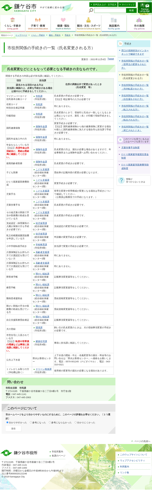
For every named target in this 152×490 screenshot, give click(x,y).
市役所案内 (57, 451)
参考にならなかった (61, 422)
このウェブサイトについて (133, 454)
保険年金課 (41, 126)
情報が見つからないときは (135, 180)
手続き (68, 35)
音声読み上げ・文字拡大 (104, 4)
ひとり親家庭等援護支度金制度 (135, 156)
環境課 (39, 327)
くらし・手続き (38, 35)
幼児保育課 (41, 223)
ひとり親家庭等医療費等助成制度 (135, 166)
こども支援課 (42, 169)
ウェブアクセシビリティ (132, 460)
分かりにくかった (86, 422)
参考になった (39, 422)
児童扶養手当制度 (130, 147)
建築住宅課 (41, 341)
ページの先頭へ (142, 441)
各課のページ (58, 455)
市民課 (39, 96)
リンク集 (124, 472)
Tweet (110, 59)
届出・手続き (55, 35)
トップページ (21, 35)
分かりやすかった (18, 422)
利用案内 (124, 466)
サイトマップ (128, 4)
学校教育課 (41, 244)
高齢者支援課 (42, 252)
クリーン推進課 (44, 369)
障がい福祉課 (42, 274)
